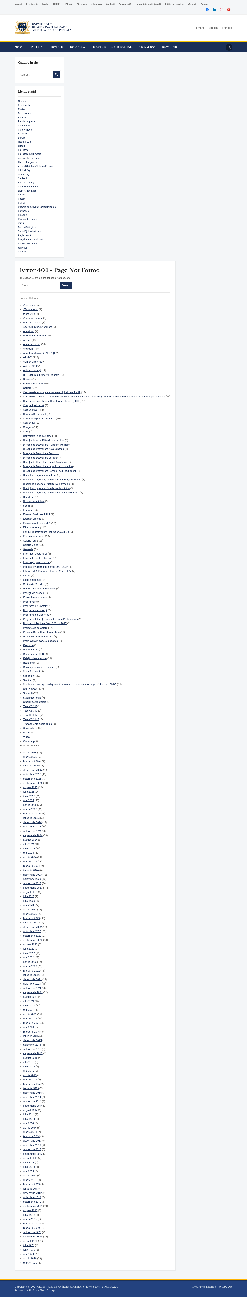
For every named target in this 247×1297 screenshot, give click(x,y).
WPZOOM (225, 1286)
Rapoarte (28, 645)
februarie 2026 (31, 761)
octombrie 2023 (32, 883)
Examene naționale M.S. (37, 523)
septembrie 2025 (33, 783)
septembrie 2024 (33, 835)
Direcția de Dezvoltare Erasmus (41, 453)
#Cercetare (29, 305)
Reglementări (125, 4)
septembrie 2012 (33, 1206)
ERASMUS (23, 211)
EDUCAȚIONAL (77, 47)
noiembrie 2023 (32, 879)
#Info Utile (29, 313)
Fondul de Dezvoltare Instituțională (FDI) (46, 531)
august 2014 (30, 1110)
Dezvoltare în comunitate (37, 436)
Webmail (192, 4)
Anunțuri (22, 117)
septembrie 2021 (33, 992)
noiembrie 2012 (32, 1197)
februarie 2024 (31, 866)
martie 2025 (30, 809)
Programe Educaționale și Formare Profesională (50, 619)
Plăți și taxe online (174, 4)
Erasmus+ (23, 215)
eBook (21, 146)
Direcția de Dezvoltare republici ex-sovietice (48, 466)
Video (26, 736)
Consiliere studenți (28, 186)
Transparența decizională (37, 723)
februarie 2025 (31, 813)
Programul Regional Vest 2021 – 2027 (45, 623)
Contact (205, 4)
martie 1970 (30, 1262)
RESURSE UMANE (121, 47)
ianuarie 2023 (31, 922)
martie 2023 (30, 913)
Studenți (110, 4)
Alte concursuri (31, 344)
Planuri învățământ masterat (39, 588)
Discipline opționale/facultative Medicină (46, 488)
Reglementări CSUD (34, 654)
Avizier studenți (26, 182)
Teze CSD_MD (31, 715)
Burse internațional (34, 383)
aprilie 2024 (30, 857)
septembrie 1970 (33, 1236)
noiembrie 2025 (32, 774)
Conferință (29, 422)
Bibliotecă (82, 4)
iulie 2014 (28, 1114)
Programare (30, 601)
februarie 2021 (31, 1023)
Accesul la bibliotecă (29, 158)
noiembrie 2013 (32, 1145)
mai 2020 (28, 1027)
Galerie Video (30, 544)
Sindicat (27, 680)
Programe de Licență (35, 610)
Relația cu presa (26, 121)
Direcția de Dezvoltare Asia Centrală (43, 449)
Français (227, 27)
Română (199, 27)
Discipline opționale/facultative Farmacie (46, 483)
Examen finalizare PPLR (36, 514)
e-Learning (96, 4)
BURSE (21, 202)
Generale (28, 549)
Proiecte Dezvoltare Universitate (41, 632)
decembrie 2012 (32, 1193)
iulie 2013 (28, 1162)
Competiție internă (33, 405)
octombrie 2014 (32, 1101)
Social (21, 194)
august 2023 (30, 892)
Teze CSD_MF (31, 719)
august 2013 (30, 1158)
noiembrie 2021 (32, 983)
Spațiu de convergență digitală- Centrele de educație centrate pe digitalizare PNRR (69, 684)
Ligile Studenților (27, 190)
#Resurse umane (33, 318)
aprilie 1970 (30, 1258)
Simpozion (29, 675)
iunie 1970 (29, 1249)
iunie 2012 (29, 1214)
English (213, 27)
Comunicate (24, 113)
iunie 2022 (29, 953)
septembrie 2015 (33, 1053)
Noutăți (18, 4)
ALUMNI (57, 4)
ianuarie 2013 (31, 1188)
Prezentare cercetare (35, 597)
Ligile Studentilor (32, 579)
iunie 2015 (29, 1066)
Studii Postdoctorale (34, 701)
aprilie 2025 (30, 804)
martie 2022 (30, 966)
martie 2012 (30, 1219)
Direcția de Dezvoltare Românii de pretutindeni (49, 470)
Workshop (29, 741)
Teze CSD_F (30, 706)
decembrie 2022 (32, 927)
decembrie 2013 (32, 1140)
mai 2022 (28, 957)
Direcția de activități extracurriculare (43, 440)
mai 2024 (28, 852)
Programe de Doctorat (35, 606)
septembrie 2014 (33, 1105)
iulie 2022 (28, 948)
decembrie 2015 (32, 1040)
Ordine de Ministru (33, 584)
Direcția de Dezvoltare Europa (40, 457)
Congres (28, 427)
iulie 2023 (28, 896)
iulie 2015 (28, 1062)
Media (45, 4)
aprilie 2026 (30, 752)
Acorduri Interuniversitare (37, 326)
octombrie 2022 (32, 935)
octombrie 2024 (32, 831)
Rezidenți (28, 662)
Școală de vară (31, 671)
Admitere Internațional (36, 335)
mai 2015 (28, 1070)
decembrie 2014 (32, 1092)
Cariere (27, 387)
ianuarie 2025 (31, 817)
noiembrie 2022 (32, 931)
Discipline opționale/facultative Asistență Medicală (52, 479)
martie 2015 (30, 1079)
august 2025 (30, 787)
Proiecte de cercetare (35, 627)
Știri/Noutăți (30, 688)
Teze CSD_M (30, 710)
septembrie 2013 (33, 1153)
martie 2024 (30, 861)
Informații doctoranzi (35, 553)
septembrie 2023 (33, 887)
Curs (25, 431)
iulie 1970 (28, 1245)
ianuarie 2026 (31, 765)
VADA (21, 223)
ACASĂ (18, 47)
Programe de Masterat (36, 614)
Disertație (28, 497)
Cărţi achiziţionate (27, 162)
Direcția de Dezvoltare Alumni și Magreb (46, 444)
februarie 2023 (31, 918)
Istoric (26, 575)
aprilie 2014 (30, 1127)
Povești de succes (27, 219)
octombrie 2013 (32, 1149)
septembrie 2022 (33, 940)
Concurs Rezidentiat (34, 414)
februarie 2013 (31, 1184)
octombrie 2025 (32, 778)
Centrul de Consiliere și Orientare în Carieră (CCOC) (52, 401)
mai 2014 (28, 1123)
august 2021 (30, 996)
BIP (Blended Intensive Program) (41, 374)
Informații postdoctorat (36, 562)
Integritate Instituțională (149, 4)
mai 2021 (28, 1009)
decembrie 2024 (32, 822)
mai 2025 (28, 800)
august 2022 (30, 944)
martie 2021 (30, 1018)
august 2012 (30, 1210)
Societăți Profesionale (29, 231)
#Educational (30, 309)
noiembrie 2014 (32, 1097)
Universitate (30, 728)
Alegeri (27, 340)
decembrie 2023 (32, 874)
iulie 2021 (28, 1001)
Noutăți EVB (24, 141)
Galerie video (25, 129)
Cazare (21, 198)
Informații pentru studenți (37, 558)
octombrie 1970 (32, 1232)
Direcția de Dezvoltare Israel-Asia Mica (45, 462)
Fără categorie (31, 527)
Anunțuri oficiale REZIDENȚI (39, 353)
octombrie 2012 (32, 1201)
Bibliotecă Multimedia (29, 154)
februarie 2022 (31, 970)
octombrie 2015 (32, 1049)
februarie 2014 (31, 1136)
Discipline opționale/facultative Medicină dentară (51, 492)
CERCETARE (98, 47)
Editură (68, 4)
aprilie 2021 (30, 1014)
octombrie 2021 (32, 988)
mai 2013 (28, 1171)
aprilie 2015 (30, 1075)
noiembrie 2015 (32, 1044)
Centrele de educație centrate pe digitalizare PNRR (51, 392)
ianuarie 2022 (31, 974)
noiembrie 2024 (32, 826)
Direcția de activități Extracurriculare (37, 207)
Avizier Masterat (32, 361)
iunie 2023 (29, 900)
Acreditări (28, 331)
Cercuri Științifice (27, 227)
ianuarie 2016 (31, 1036)
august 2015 (30, 1057)
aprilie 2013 (30, 1175)
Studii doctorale (32, 697)
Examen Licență (32, 518)
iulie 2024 (28, 844)
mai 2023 (28, 905)
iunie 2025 (29, 796)
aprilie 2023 (30, 909)
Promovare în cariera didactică (40, 640)
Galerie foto (24, 125)
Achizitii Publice (32, 322)
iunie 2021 (29, 1005)
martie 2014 (30, 1131)
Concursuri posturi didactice (39, 418)
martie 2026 (30, 756)
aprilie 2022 (30, 961)
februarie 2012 (31, 1223)
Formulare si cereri (33, 536)
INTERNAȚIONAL (147, 47)
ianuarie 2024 (31, 870)
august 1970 (30, 1241)
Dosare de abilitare (34, 501)
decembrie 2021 (32, 979)
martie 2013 (30, 1180)
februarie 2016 (31, 1031)
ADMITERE (56, 47)
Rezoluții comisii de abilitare (39, 667)
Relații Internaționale (35, 658)
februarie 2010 (31, 1227)
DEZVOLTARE (170, 47)
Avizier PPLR (30, 366)
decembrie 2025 (32, 770)
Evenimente (32, 4)
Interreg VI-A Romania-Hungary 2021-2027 (47, 571)
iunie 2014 (29, 1118)
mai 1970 (28, 1254)
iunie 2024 (29, 848)
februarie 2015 (31, 1084)
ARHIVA (27, 357)
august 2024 (30, 839)
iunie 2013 (29, 1166)
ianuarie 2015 (31, 1088)
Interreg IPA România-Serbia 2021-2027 (45, 566)
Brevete (27, 379)
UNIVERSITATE (36, 47)
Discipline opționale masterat (39, 475)
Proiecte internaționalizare (38, 636)
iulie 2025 (28, 791)
